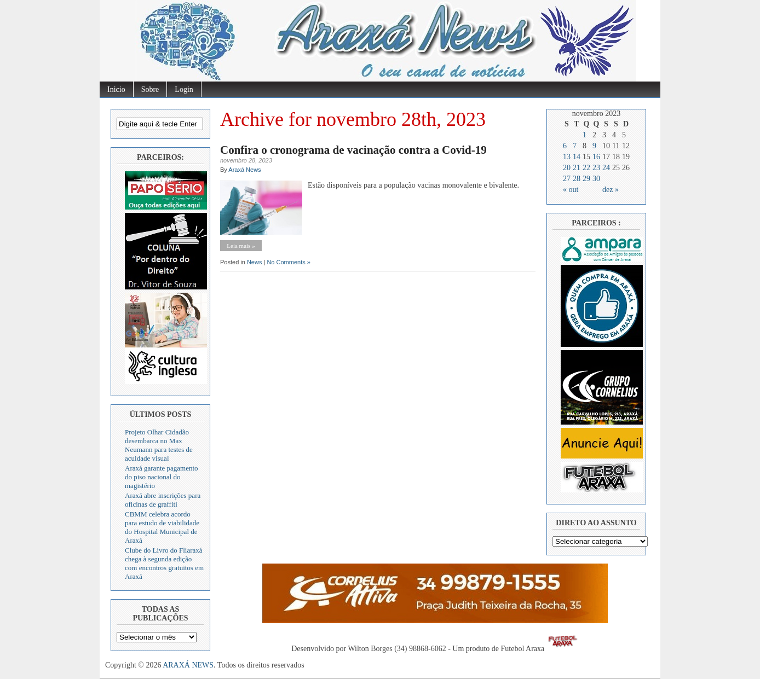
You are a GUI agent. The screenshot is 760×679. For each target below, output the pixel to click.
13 (567, 157)
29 (586, 179)
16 (596, 157)
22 (586, 168)
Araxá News (244, 169)
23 (596, 168)
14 (576, 157)
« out (570, 189)
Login (184, 89)
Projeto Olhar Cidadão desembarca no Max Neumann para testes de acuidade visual (159, 445)
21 (576, 168)
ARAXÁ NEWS (188, 665)
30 (596, 179)
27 (567, 179)
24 (606, 168)
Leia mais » (241, 245)
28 (576, 179)
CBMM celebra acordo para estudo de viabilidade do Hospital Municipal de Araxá (162, 527)
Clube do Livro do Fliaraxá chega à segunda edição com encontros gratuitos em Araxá (164, 563)
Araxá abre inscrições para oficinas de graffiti (162, 499)
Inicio (116, 89)
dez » (610, 189)
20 (567, 168)
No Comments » (288, 262)
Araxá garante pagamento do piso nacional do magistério (161, 477)
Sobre (150, 89)
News (254, 262)
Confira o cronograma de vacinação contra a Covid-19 (353, 149)
